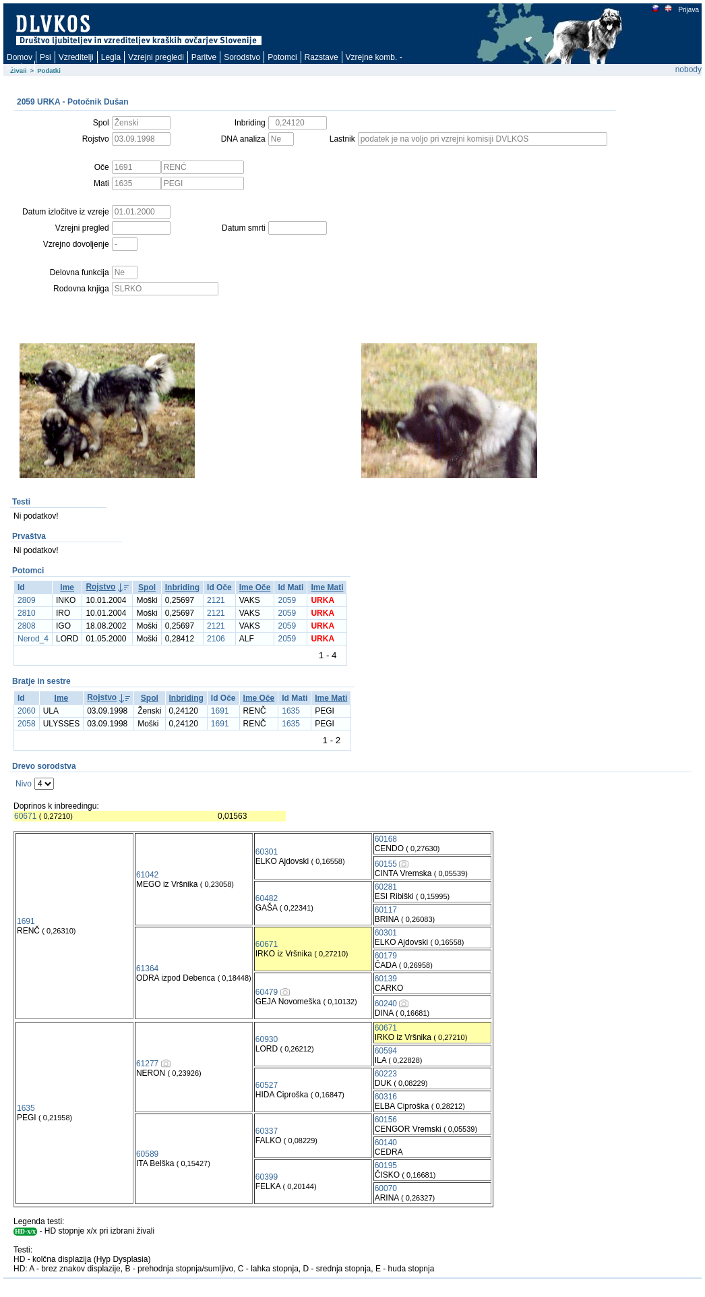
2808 (27, 626)
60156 (386, 1119)
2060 (27, 711)
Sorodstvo (242, 57)
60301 (266, 852)
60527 (266, 1085)
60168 (386, 839)
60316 (386, 1096)
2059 (287, 600)
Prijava (688, 9)
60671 (25, 816)
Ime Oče (255, 587)
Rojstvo (100, 587)
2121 (216, 600)
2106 (216, 638)
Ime (67, 587)
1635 (291, 711)
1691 (220, 711)
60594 (386, 1051)
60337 (266, 1131)
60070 (386, 1188)
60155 (386, 864)
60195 (386, 1165)
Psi (45, 57)
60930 (266, 1039)
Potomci (282, 57)
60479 (266, 992)
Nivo (24, 783)
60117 (386, 910)
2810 (27, 613)
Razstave (321, 57)
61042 (147, 875)
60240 (386, 1003)
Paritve (203, 57)
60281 (386, 887)
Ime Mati (327, 587)
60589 (147, 1154)
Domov (19, 57)
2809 (27, 600)
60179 (386, 955)
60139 (386, 978)
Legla (111, 57)
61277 (147, 1063)
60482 (266, 898)
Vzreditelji (76, 57)
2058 (27, 723)
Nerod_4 (33, 638)
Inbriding (182, 587)
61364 (147, 968)
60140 (386, 1142)
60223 (386, 1073)
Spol (147, 587)
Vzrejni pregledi (156, 57)
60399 (266, 1177)
